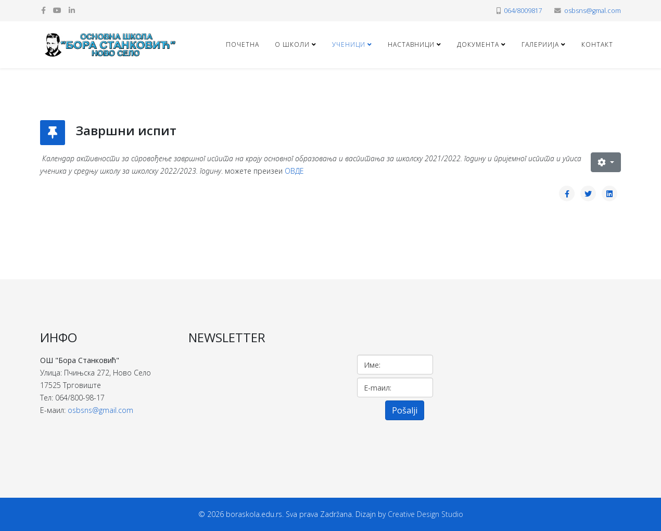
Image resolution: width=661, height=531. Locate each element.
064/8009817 (523, 10)
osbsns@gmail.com (100, 410)
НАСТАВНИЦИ (411, 44)
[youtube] (57, 10)
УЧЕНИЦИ (348, 44)
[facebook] (43, 10)
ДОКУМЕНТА (478, 44)
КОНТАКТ (597, 44)
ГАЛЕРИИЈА (540, 44)
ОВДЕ (294, 171)
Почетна (242, 44)
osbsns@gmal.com (592, 10)
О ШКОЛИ (292, 44)
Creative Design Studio (425, 514)
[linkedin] (72, 10)
